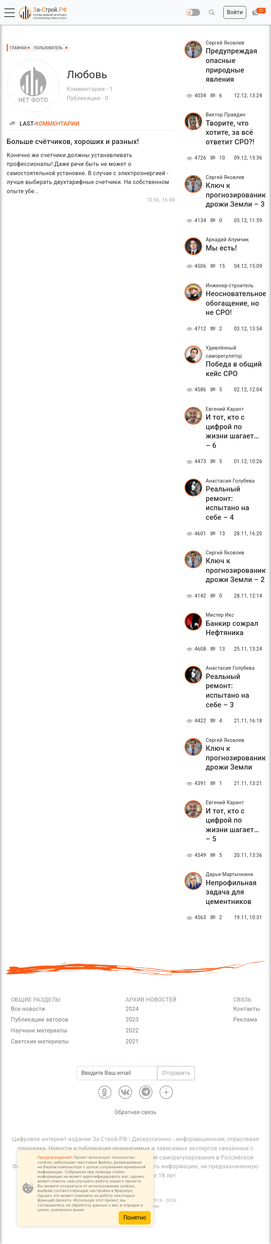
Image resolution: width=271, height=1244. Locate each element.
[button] (9, 12)
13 (216, 533)
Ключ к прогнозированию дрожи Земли (236, 757)
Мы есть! (221, 248)
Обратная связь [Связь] (136, 1112)
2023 (132, 1019)
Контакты (246, 1009)
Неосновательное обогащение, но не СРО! (236, 303)
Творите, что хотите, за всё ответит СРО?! (230, 132)
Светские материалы (40, 1041)
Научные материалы (39, 1030)
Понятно (134, 1217)
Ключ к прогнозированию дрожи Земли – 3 (236, 194)
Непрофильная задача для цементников (231, 892)
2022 (132, 1030)
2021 (132, 1041)
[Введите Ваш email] (117, 1073)
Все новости (28, 1009)
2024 (132, 1009)
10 (216, 158)
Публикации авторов (39, 1019)
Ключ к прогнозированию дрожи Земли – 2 (236, 570)
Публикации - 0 (87, 98)
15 (216, 266)
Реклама (245, 1019)
